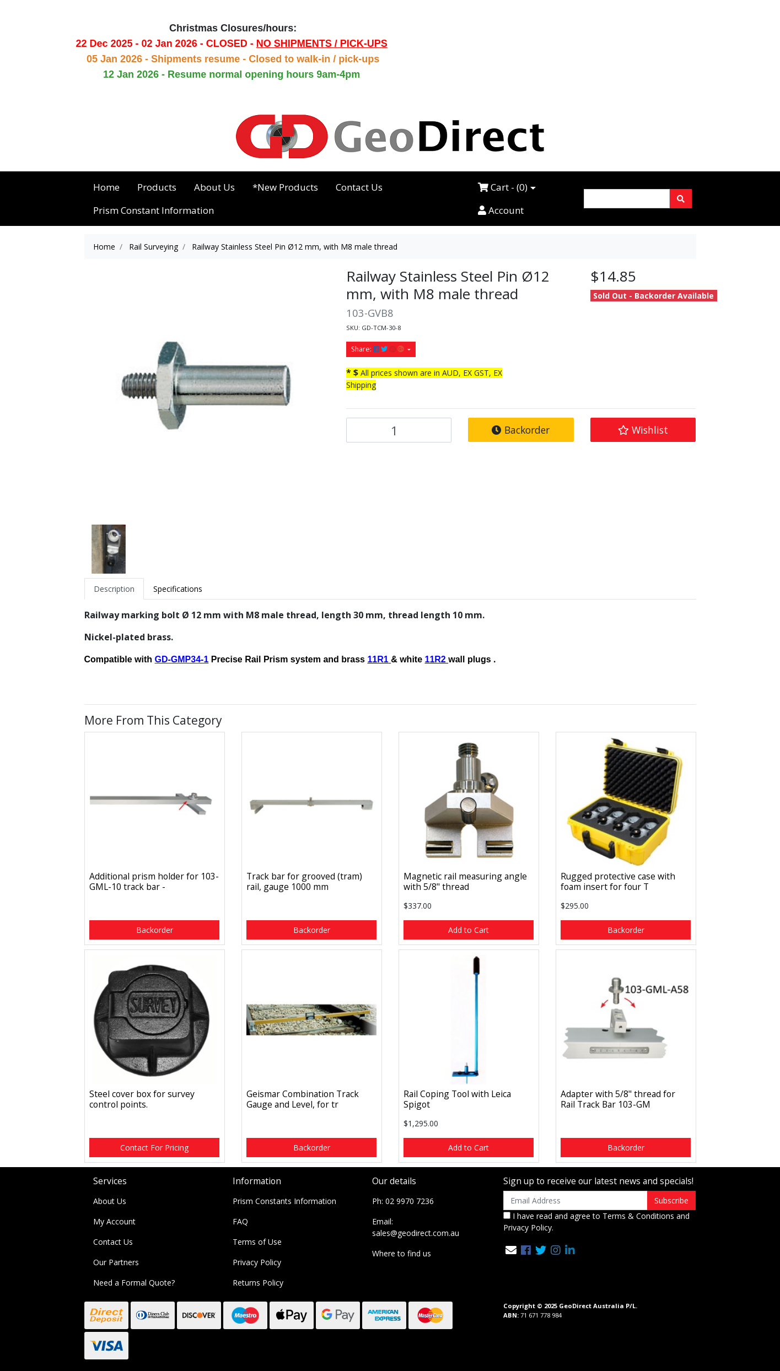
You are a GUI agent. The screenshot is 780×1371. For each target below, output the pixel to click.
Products (156, 187)
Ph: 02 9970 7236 (403, 1201)
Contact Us (359, 187)
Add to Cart (468, 930)
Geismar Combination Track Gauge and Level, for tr (302, 1099)
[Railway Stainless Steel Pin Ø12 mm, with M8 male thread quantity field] (399, 430)
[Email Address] (575, 1200)
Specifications (177, 589)
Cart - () (503, 187)
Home (106, 187)
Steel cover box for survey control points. (142, 1099)
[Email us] (511, 1250)
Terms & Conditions (638, 1216)
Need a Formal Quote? (134, 1282)
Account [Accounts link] (501, 210)
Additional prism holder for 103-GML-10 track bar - (154, 881)
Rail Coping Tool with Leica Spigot (457, 1099)
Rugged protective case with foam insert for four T (618, 881)
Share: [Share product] (378, 349)
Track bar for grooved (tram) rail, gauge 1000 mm (304, 881)
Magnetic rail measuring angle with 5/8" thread (465, 881)
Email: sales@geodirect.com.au (415, 1227)
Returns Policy (258, 1282)
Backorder (521, 429)
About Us (214, 187)
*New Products (285, 187)
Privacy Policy (257, 1262)
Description (114, 589)
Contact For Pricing (154, 1147)
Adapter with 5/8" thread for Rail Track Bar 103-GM (618, 1099)
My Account (114, 1221)
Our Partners (116, 1262)
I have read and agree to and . (596, 1222)
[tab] (114, 589)
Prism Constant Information (153, 210)
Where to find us (401, 1253)
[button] (643, 430)
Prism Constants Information (284, 1201)
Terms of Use (257, 1242)
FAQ (240, 1221)
